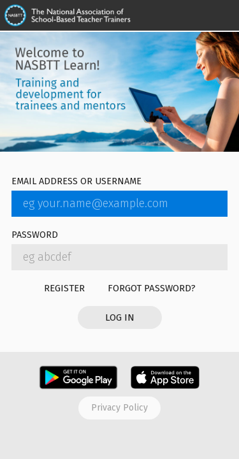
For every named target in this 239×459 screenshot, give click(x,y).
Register (64, 288)
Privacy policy (119, 407)
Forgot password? (152, 288)
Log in (119, 317)
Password (34, 235)
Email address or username (76, 182)
